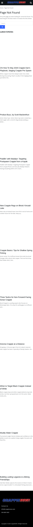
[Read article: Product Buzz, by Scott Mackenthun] (16, 96)
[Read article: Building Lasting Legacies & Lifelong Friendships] (16, 458)
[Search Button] (31, 2)
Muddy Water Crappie (9, 433)
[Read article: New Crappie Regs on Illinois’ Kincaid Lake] (16, 187)
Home (2, 8)
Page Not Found (8, 8)
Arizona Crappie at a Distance (12, 344)
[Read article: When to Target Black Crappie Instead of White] (16, 367)
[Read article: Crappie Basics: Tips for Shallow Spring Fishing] (16, 232)
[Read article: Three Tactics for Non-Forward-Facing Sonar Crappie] (16, 278)
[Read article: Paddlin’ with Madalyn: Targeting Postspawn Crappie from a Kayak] (16, 140)
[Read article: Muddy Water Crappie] (16, 414)
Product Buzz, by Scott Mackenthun (14, 115)
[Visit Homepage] (16, 2)
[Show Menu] (2, 2)
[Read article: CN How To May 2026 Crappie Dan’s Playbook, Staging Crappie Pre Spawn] (16, 49)
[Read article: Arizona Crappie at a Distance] (16, 325)
